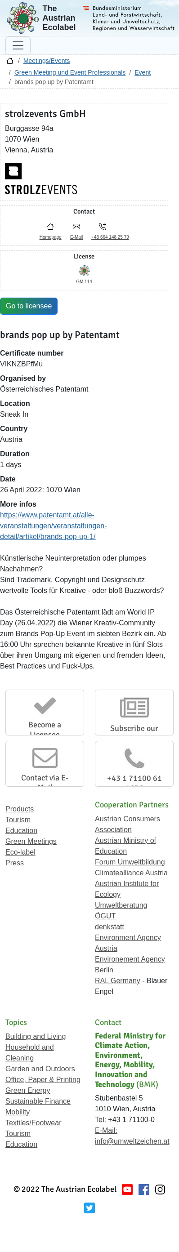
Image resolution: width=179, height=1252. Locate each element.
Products (19, 809)
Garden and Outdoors (40, 1069)
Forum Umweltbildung (130, 862)
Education (21, 830)
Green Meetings (31, 841)
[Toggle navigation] (18, 45)
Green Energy (27, 1090)
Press (14, 863)
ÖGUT (105, 916)
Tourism (18, 820)
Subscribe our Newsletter (134, 733)
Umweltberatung (121, 905)
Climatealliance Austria (131, 873)
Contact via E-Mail (44, 783)
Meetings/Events (46, 60)
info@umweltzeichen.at (132, 1141)
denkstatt (109, 927)
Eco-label (20, 852)
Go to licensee (29, 306)
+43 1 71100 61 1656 (134, 783)
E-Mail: (106, 1130)
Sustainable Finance (38, 1101)
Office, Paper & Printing (43, 1079)
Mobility (17, 1112)
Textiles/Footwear (33, 1123)
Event (142, 72)
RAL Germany (117, 981)
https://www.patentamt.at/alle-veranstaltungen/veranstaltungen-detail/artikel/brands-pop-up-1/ (53, 525)
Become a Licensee (44, 730)
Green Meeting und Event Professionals (69, 72)
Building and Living (35, 1036)
